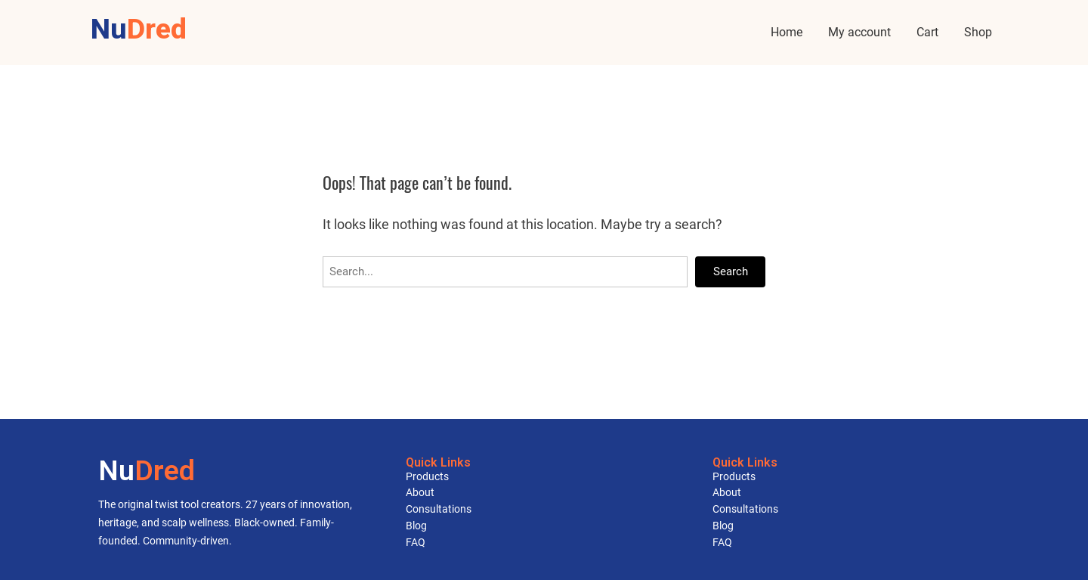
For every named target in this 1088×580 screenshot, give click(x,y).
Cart (927, 32)
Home (786, 32)
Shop (978, 32)
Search (730, 271)
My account (859, 32)
